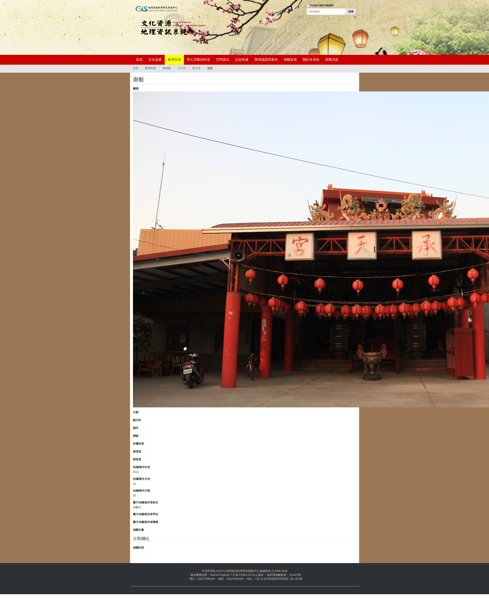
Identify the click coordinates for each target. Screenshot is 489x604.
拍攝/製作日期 (141, 490)
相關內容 (138, 547)
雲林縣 (167, 68)
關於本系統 (311, 59)
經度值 (137, 451)
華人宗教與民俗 (198, 59)
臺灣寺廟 (174, 59)
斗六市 (181, 68)
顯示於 (137, 420)
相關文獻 (138, 529)
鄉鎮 (135, 435)
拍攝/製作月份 (141, 478)
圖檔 (135, 88)
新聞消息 (332, 59)
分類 (135, 412)
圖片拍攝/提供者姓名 (145, 502)
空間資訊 (222, 59)
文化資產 (155, 59)
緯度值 (137, 459)
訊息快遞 (242, 59)
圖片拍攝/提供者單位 (145, 514)
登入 (301, 17)
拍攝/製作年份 (141, 467)
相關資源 (290, 59)
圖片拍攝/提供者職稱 (145, 522)
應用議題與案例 (266, 59)
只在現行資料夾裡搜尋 (321, 5)
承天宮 (196, 68)
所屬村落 (138, 443)
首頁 (139, 59)
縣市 (135, 427)
